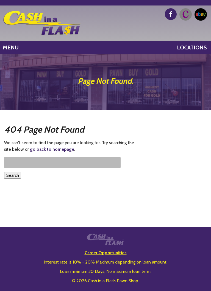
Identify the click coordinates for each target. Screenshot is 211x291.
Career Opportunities (106, 252)
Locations (192, 47)
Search (12, 175)
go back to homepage (52, 149)
